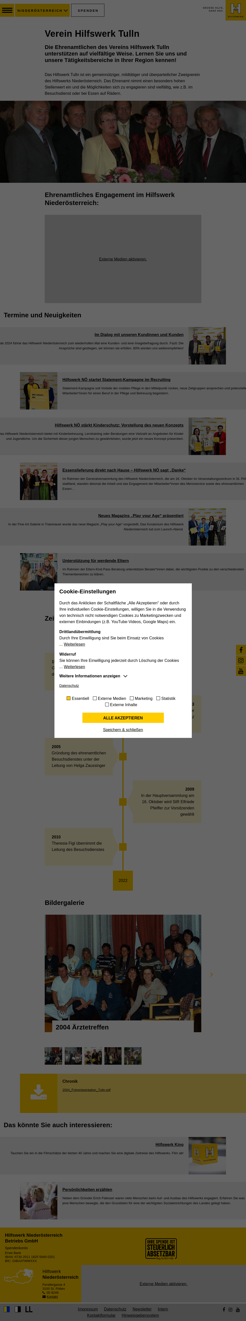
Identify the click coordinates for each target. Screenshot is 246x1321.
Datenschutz (69, 686)
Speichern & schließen (123, 730)
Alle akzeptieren (123, 718)
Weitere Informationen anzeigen (89, 676)
